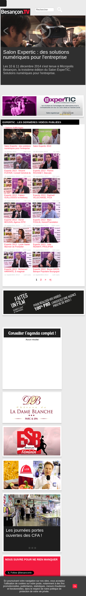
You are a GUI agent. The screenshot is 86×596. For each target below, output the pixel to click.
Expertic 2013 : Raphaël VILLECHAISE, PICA (44, 196)
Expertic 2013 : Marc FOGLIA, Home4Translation (45, 221)
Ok (75, 586)
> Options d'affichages (13, 128)
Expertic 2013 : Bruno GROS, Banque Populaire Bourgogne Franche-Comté (46, 271)
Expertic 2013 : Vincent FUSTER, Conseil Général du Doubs (17, 172)
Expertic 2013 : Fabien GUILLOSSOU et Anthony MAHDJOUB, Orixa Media (16, 197)
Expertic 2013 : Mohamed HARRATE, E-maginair (15, 270)
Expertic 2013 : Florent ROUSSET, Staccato (43, 171)
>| (50, 279)
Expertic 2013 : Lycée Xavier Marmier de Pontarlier (17, 245)
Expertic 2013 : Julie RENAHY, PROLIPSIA (43, 245)
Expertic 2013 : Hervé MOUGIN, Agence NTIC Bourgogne (15, 222)
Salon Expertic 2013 (42, 146)
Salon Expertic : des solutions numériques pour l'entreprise (17, 147)
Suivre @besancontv (46, 574)
